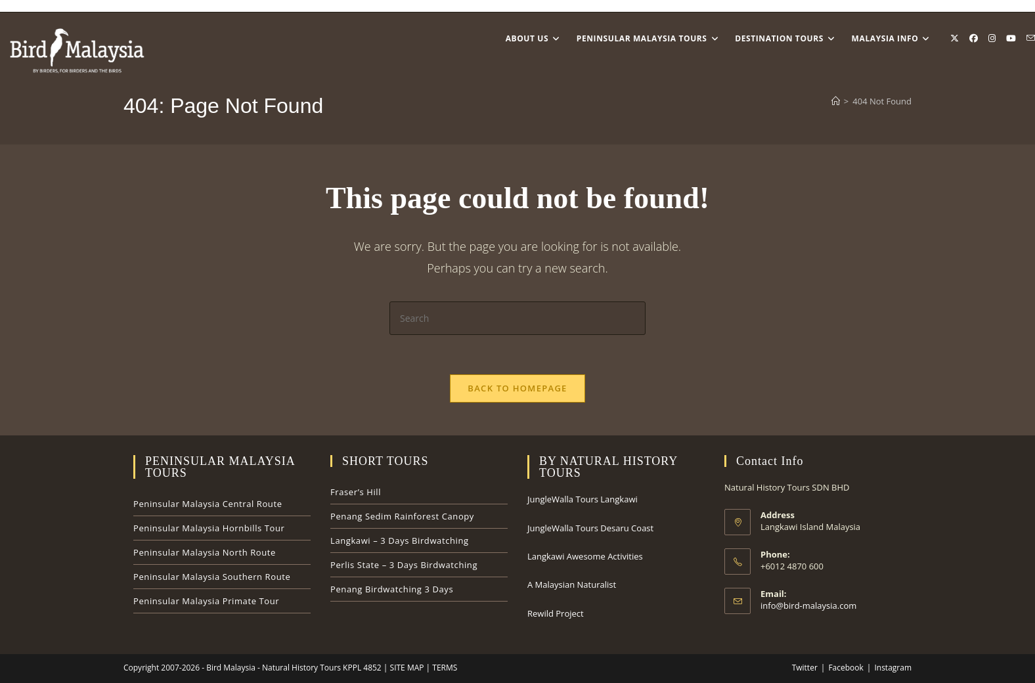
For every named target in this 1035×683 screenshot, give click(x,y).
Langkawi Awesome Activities (585, 556)
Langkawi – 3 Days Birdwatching (399, 540)
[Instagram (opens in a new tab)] (992, 38)
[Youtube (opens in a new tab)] (1011, 38)
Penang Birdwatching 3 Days (391, 589)
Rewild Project (555, 613)
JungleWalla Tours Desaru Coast (590, 528)
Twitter (805, 667)
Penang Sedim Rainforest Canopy (402, 516)
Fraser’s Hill (355, 492)
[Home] (835, 101)
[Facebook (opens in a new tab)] (973, 38)
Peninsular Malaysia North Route (204, 552)
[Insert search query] (517, 318)
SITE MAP (405, 667)
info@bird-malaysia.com (808, 605)
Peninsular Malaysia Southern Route (211, 577)
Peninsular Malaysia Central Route (207, 504)
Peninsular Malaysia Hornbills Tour (208, 528)
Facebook (845, 667)
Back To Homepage (517, 388)
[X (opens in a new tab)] (954, 38)
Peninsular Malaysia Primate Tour (206, 601)
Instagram (893, 667)
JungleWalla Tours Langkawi (582, 499)
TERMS (443, 667)
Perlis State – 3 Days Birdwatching (403, 565)
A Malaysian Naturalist (571, 584)
